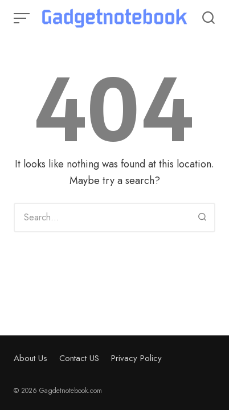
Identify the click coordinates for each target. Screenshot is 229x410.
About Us (30, 358)
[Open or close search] (208, 18)
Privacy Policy (136, 358)
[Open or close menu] (23, 18)
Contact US (79, 358)
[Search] (202, 217)
